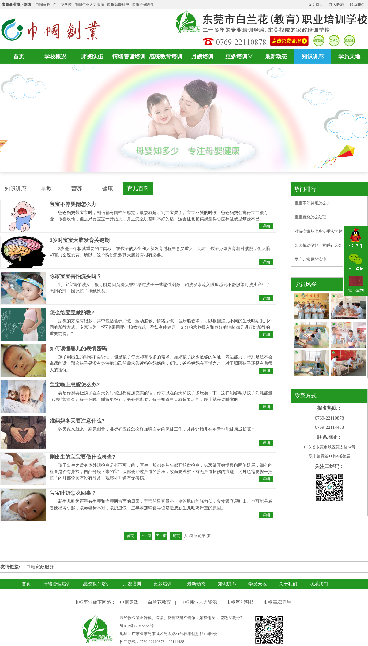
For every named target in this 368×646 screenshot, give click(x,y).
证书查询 (355, 285)
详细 (266, 226)
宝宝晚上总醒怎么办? (75, 385)
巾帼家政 (43, 4)
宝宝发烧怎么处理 (310, 217)
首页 (18, 57)
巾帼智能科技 (240, 602)
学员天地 (349, 57)
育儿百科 (138, 188)
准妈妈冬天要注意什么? (77, 421)
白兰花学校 (62, 4)
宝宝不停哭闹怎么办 (73, 204)
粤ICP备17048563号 (137, 625)
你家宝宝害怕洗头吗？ (76, 276)
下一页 (161, 536)
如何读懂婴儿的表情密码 (78, 349)
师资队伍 (92, 57)
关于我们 (288, 583)
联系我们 (357, 4)
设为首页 (315, 4)
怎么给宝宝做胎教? (72, 313)
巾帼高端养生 (277, 602)
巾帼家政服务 (40, 566)
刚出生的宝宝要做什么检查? (82, 457)
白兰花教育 (159, 602)
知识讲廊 (313, 57)
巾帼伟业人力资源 (89, 4)
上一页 (145, 536)
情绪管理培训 (128, 57)
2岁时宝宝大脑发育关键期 (80, 240)
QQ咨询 (355, 238)
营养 (76, 188)
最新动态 (276, 57)
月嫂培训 (202, 57)
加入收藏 (336, 4)
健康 (107, 188)
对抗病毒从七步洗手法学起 (318, 231)
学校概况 (55, 57)
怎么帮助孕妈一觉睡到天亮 (318, 245)
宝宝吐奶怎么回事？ (73, 493)
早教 (46, 188)
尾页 (176, 536)
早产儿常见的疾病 (310, 259)
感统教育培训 (165, 57)
